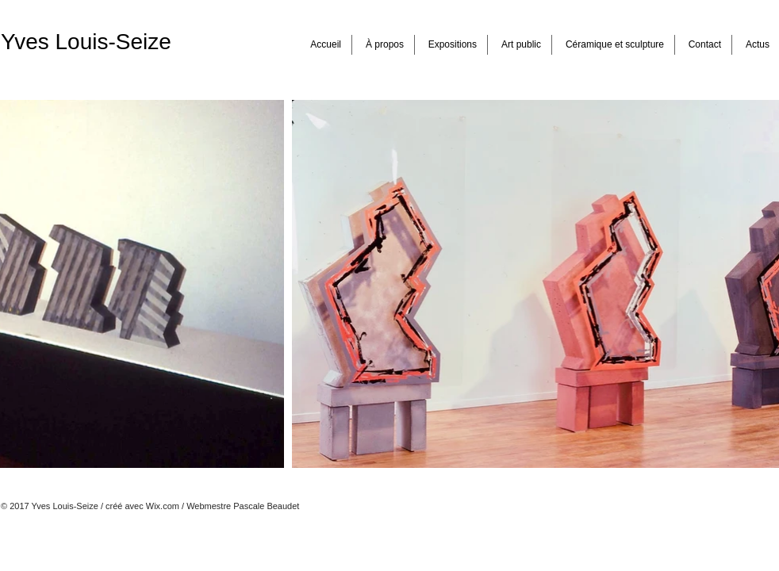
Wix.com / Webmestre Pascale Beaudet (223, 506)
